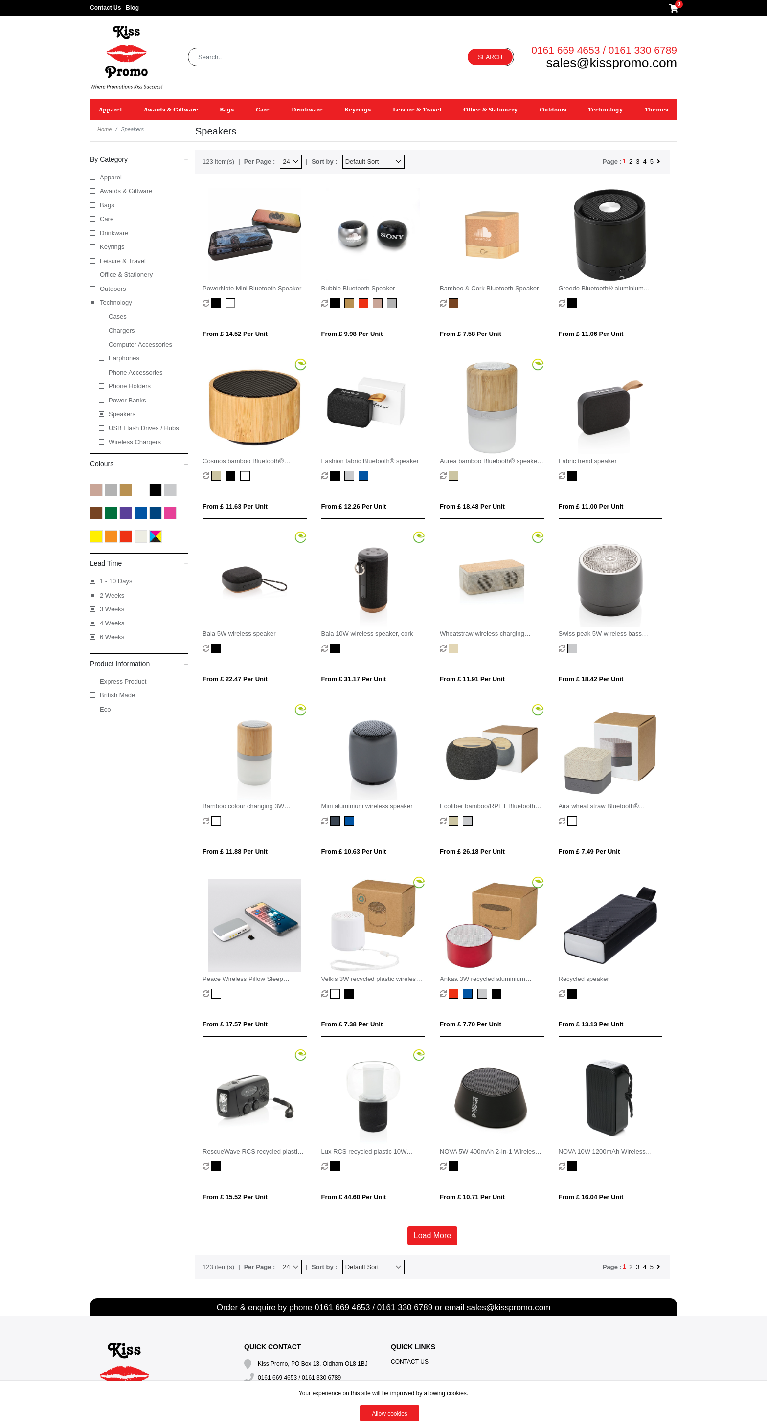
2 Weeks (112, 595)
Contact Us (105, 7)
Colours (139, 463)
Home (104, 129)
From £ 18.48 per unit (472, 506)
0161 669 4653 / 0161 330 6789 (604, 50)
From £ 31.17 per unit (353, 679)
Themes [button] (656, 109)
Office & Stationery (126, 274)
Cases (118, 316)
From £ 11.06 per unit (591, 333)
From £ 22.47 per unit (235, 679)
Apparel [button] (110, 109)
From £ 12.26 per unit (353, 506)
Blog (132, 7)
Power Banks (127, 400)
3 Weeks (112, 609)
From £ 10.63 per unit (353, 851)
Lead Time (139, 562)
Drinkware (114, 233)
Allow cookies (389, 1413)
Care (106, 219)
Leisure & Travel (123, 261)
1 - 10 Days (116, 581)
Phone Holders (130, 386)
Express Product (123, 681)
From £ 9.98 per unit (352, 333)
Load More (432, 1235)
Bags (107, 205)
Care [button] (263, 109)
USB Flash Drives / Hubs (144, 428)
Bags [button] (227, 109)
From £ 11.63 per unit (235, 506)
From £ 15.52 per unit (235, 1197)
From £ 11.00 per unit (591, 506)
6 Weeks (112, 637)
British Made (117, 695)
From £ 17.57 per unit (235, 1024)
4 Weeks (112, 623)
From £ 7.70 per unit (470, 1024)
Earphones (124, 358)
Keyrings (112, 246)
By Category (139, 159)
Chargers (122, 330)
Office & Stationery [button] (490, 109)
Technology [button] (605, 109)
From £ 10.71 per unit (472, 1197)
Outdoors (113, 288)
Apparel (111, 177)
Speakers (122, 414)
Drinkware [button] (307, 109)
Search (490, 57)
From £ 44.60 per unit (353, 1197)
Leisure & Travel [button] (417, 109)
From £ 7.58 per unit (470, 333)
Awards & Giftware (126, 191)
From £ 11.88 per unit (235, 851)
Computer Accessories (140, 344)
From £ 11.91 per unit (472, 679)
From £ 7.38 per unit (352, 1024)
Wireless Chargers (135, 441)
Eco (105, 709)
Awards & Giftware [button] (171, 109)
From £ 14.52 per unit (235, 333)
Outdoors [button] (553, 109)
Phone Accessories (136, 372)
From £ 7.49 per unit (589, 851)
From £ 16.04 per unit (591, 1197)
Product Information (139, 663)
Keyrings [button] (357, 109)
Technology (116, 302)
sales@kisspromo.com (611, 62)
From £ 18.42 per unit (591, 679)
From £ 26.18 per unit (472, 851)
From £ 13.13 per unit (591, 1024)
